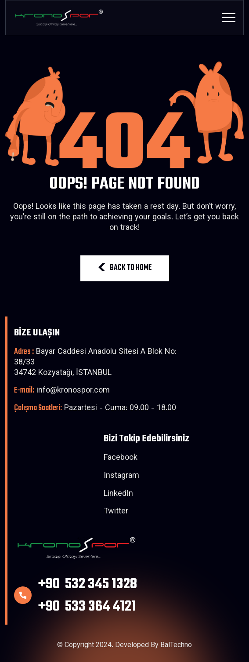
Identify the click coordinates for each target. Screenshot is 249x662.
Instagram (121, 476)
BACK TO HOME (125, 268)
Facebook (120, 458)
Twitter (116, 512)
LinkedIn (118, 494)
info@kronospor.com (62, 391)
